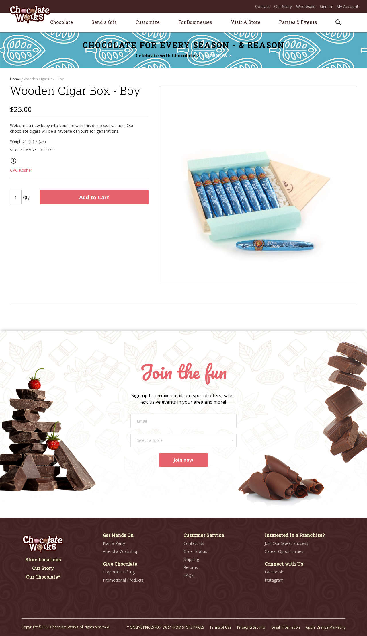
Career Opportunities (284, 551)
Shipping (191, 559)
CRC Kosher (21, 171)
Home (15, 79)
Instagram (274, 580)
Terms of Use (220, 627)
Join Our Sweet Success (286, 543)
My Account (347, 6)
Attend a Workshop (120, 551)
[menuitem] (61, 22)
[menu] (183, 23)
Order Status (195, 551)
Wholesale (305, 6)
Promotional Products (123, 580)
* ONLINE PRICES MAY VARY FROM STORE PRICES (165, 627)
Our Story (283, 6)
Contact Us (194, 543)
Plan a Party (114, 543)
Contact (262, 6)
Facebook (274, 572)
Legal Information (285, 627)
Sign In (326, 6)
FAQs (189, 575)
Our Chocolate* (43, 577)
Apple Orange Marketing (325, 627)
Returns (191, 567)
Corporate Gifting (119, 572)
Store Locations (43, 560)
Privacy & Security (251, 627)
